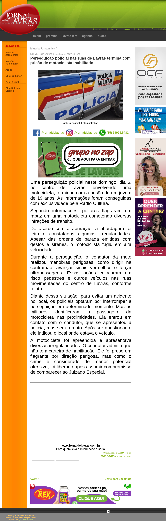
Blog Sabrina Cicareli (12, 89)
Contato (141, 29)
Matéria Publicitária (11, 62)
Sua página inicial (159, 29)
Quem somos (98, 29)
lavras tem (69, 36)
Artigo (8, 69)
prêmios (51, 36)
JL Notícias (12, 45)
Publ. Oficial (12, 82)
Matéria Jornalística (11, 53)
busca (102, 36)
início (37, 36)
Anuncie (127, 29)
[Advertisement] (80, 414)
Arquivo (114, 29)
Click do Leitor (13, 76)
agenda (87, 36)
